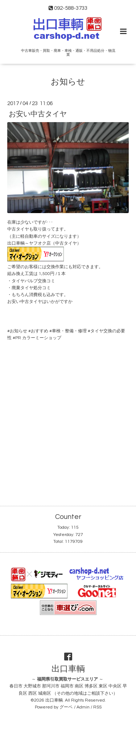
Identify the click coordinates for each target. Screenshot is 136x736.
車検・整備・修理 (69, 331)
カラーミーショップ (41, 338)
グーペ (66, 707)
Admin (83, 707)
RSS (97, 707)
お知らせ (68, 82)
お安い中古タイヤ (38, 113)
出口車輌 (68, 669)
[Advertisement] (68, 418)
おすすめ (39, 331)
